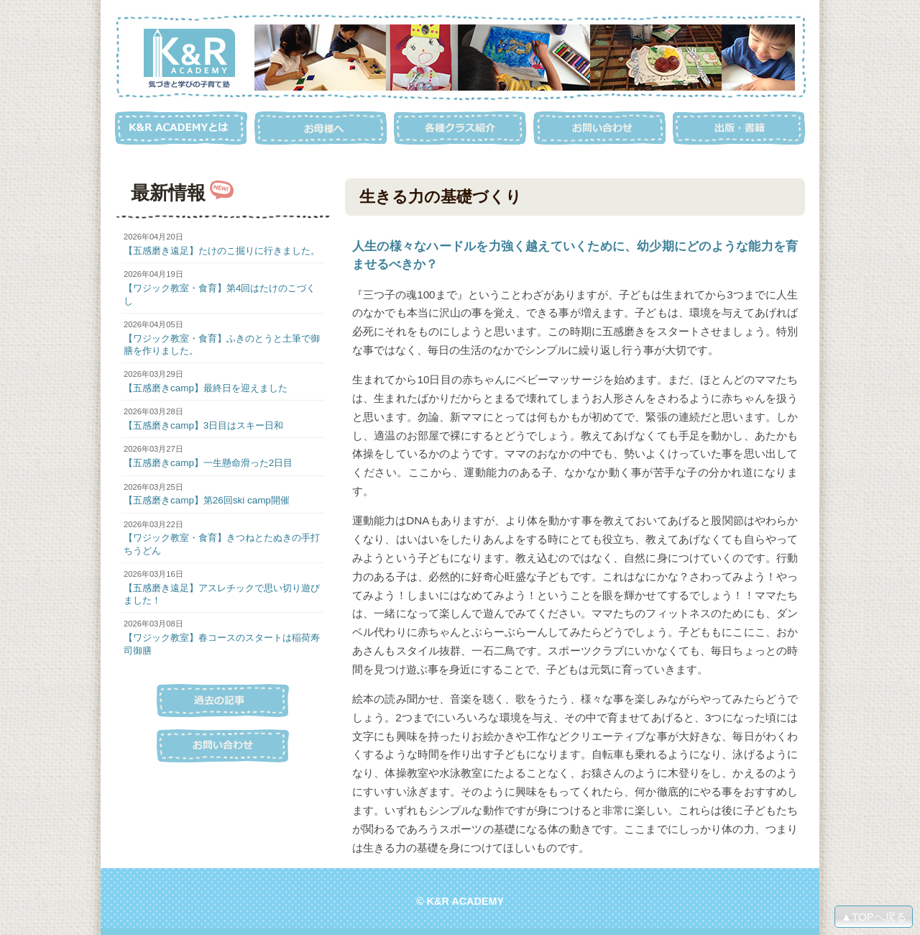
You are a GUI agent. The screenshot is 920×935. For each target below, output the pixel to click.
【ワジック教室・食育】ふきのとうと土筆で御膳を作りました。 (222, 344)
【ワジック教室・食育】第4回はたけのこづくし (220, 294)
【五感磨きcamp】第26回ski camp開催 (207, 500)
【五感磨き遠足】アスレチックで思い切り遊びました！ (222, 594)
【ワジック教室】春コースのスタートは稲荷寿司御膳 (222, 643)
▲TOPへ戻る (873, 917)
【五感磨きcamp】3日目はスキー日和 (203, 425)
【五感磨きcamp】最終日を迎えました (206, 388)
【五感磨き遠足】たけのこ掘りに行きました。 (222, 250)
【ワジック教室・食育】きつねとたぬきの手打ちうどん (222, 543)
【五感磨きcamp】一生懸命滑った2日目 (208, 462)
